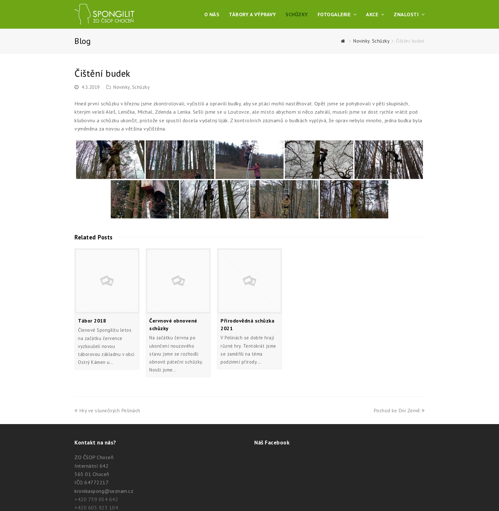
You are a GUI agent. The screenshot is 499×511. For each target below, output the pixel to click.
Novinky (121, 87)
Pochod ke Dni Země (399, 410)
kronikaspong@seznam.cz (103, 491)
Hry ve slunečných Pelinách (107, 410)
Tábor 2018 (92, 320)
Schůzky (141, 87)
